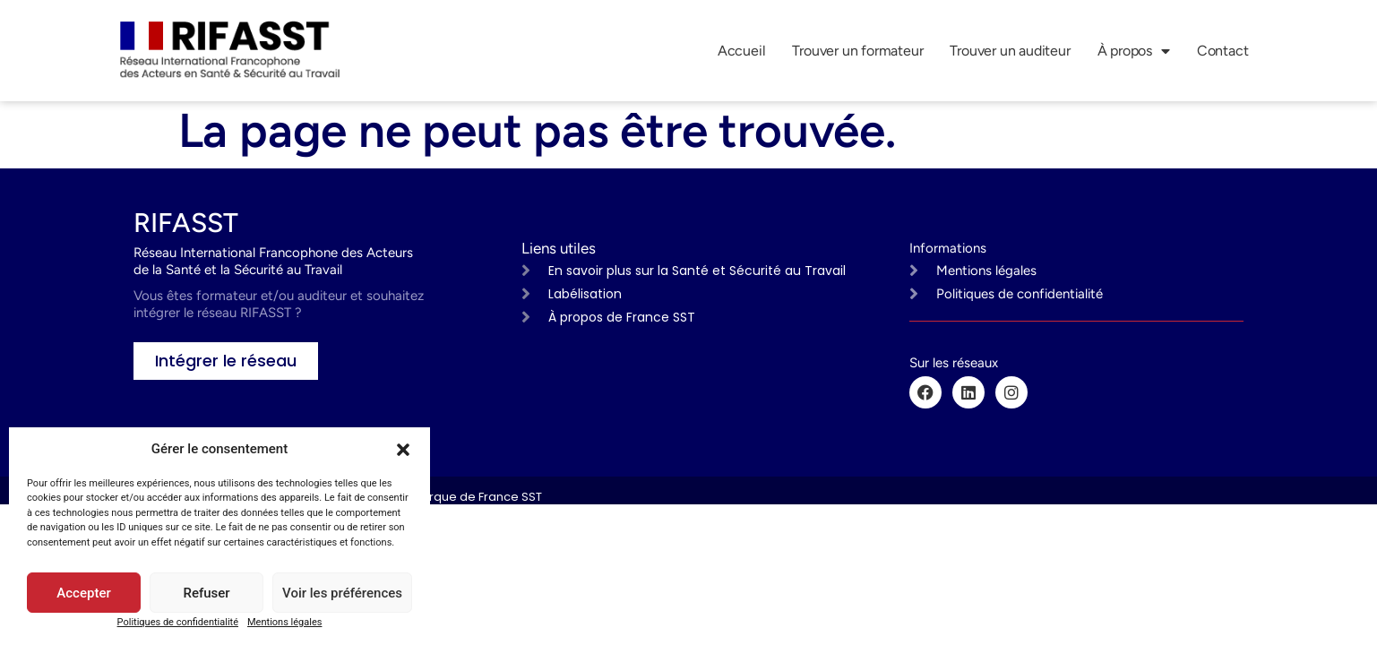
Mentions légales (284, 622)
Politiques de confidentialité (177, 622)
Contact (1223, 50)
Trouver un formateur (857, 50)
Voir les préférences (342, 593)
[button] (403, 450)
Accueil (742, 50)
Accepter (83, 593)
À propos (1133, 51)
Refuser (206, 593)
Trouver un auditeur (1010, 50)
